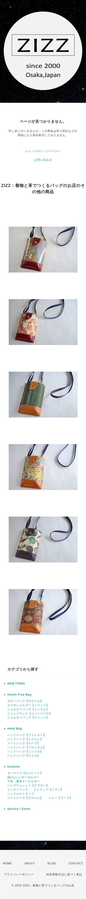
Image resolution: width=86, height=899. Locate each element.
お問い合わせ (43, 159)
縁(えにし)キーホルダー (23, 777)
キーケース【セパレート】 (25, 773)
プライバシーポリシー (19, 874)
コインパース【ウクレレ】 (25, 797)
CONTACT (76, 863)
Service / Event (18, 808)
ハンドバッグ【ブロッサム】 (26, 747)
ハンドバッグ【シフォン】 (25, 739)
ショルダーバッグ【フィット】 (28, 717)
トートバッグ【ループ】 (23, 743)
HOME (7, 863)
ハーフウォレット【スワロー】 (28, 785)
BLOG (51, 863)
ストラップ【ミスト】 (49, 789)
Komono (13, 766)
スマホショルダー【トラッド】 (28, 705)
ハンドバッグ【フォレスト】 (26, 735)
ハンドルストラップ (20, 793)
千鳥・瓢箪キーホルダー (23, 781)
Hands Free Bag (19, 694)
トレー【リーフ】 (60, 797)
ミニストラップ (17, 789)
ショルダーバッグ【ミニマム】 (28, 709)
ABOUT (29, 863)
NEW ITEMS (16, 683)
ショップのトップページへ (43, 151)
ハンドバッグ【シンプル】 (25, 751)
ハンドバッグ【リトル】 (23, 755)
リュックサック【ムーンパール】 (29, 713)
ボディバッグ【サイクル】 (25, 701)
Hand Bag (14, 728)
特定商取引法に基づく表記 (64, 874)
